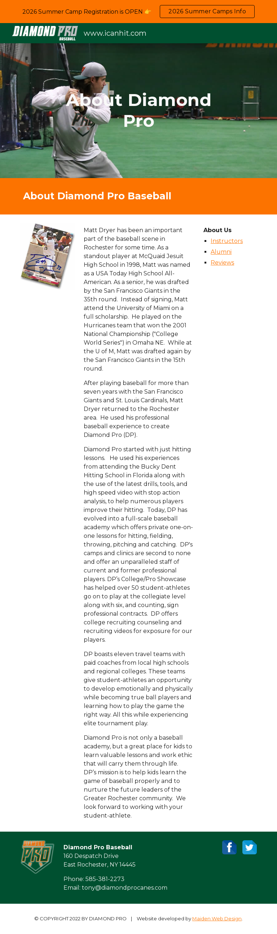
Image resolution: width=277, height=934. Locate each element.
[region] (138, 11)
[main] (138, 110)
